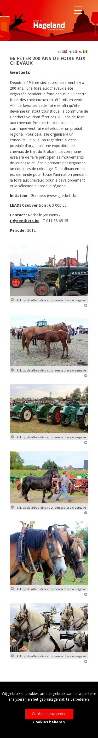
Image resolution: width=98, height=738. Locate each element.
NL (83, 51)
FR (73, 51)
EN (62, 51)
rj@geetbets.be (24, 220)
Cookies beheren (49, 721)
